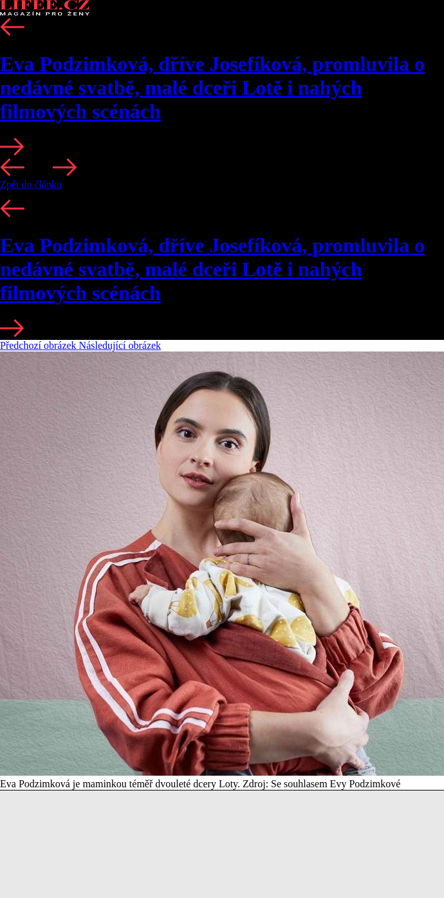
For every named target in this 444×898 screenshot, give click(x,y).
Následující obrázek (120, 345)
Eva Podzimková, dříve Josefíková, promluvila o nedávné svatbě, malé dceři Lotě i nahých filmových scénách (212, 87)
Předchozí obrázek (39, 345)
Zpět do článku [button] (31, 184)
